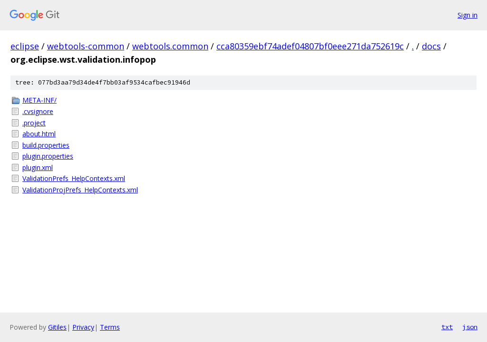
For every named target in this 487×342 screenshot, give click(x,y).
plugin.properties (47, 156)
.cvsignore (37, 111)
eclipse (24, 46)
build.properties (45, 145)
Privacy (83, 327)
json (469, 327)
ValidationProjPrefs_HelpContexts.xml (80, 189)
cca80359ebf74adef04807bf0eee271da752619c (310, 46)
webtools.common (170, 46)
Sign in (467, 14)
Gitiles (57, 327)
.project (34, 122)
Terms (110, 327)
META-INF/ (39, 99)
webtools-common (85, 46)
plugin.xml (37, 167)
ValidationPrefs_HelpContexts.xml (73, 178)
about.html (39, 133)
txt (447, 327)
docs (431, 46)
